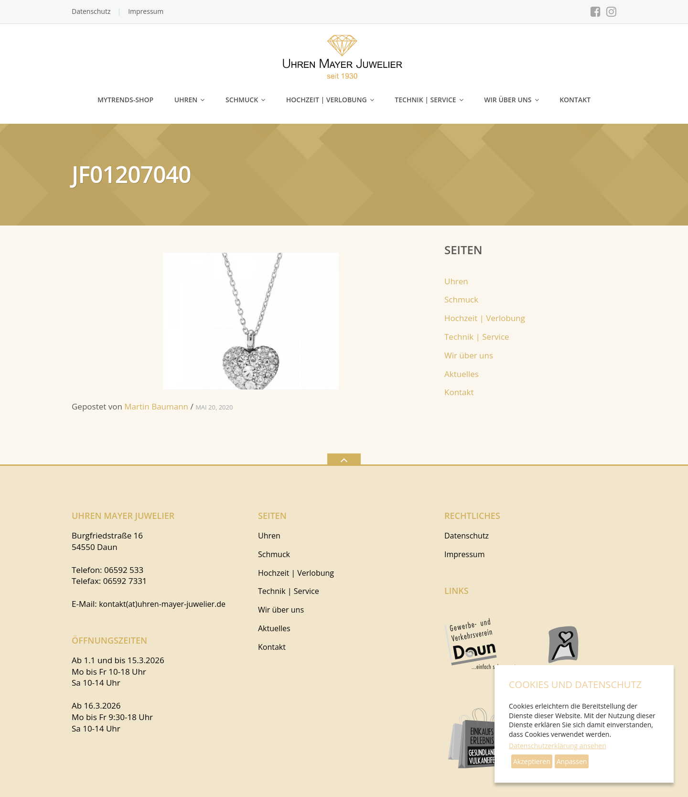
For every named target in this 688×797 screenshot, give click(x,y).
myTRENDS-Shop (125, 99)
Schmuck (242, 99)
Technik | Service (425, 99)
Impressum (145, 11)
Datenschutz (91, 11)
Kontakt (575, 99)
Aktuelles (461, 373)
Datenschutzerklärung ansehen (557, 745)
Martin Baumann (156, 406)
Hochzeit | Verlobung (326, 99)
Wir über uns (507, 99)
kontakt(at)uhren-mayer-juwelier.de (162, 604)
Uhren (186, 99)
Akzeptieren (531, 761)
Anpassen (572, 761)
